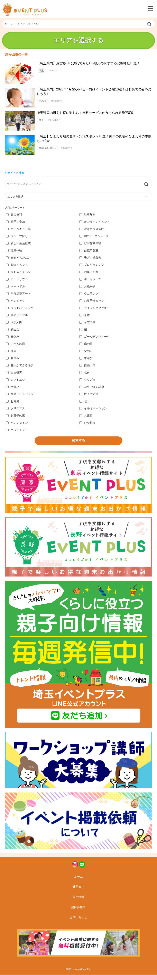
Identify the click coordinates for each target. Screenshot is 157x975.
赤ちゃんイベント (20, 272)
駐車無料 (87, 214)
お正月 (86, 415)
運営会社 (78, 887)
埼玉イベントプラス (24, 9)
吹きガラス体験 (91, 229)
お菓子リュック (91, 301)
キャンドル (15, 286)
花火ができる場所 (20, 365)
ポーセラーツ (90, 279)
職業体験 (14, 250)
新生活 (12, 329)
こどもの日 (15, 344)
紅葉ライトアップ (20, 394)
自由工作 (87, 365)
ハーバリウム (17, 279)
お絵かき (87, 286)
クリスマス (15, 408)
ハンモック (15, 301)
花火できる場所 (91, 387)
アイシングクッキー (94, 308)
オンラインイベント (94, 222)
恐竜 (84, 315)
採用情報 (78, 897)
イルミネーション (93, 408)
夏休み (12, 358)
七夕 (84, 372)
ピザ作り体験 (90, 243)
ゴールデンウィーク (94, 336)
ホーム (78, 877)
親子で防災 (88, 394)
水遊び (86, 358)
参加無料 (14, 214)
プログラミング (91, 265)
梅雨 (11, 351)
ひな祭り (87, 423)
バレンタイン (17, 423)
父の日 (86, 351)
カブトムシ (15, 379)
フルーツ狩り (17, 236)
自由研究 (14, 372)
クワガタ (87, 379)
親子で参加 (15, 222)
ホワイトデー (17, 430)
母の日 (86, 344)
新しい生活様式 (18, 243)
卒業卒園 (87, 322)
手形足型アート (18, 293)
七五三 (86, 401)
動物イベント (17, 265)
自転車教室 (88, 250)
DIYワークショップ (94, 236)
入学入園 (14, 322)
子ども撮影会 (90, 257)
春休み (12, 336)
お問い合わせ (78, 917)
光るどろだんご (18, 257)
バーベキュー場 (18, 229)
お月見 (12, 401)
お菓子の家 (88, 272)
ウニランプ (88, 293)
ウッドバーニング (20, 308)
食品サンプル (17, 315)
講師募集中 (78, 907)
